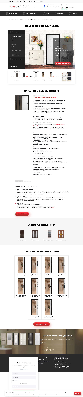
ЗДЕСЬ (52, 207)
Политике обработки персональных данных (50, 394)
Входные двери (13, 13)
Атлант (12, 40)
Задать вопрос (64, 8)
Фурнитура (60, 13)
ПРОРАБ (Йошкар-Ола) (15, 36)
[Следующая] (27, 76)
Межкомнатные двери (31, 13)
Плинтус (48, 357)
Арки (47, 13)
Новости (25, 1)
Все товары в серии (41, 324)
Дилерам (19, 1)
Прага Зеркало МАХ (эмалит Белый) (16, 51)
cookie (25, 392)
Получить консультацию (63, 63)
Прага (12, 48)
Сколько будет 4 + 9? (24, 383)
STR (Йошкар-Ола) (14, 38)
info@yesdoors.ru (24, 369)
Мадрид (13, 46)
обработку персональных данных (20, 394)
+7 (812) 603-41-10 (67, 7)
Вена (12, 42)
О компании (12, 1)
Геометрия (13, 44)
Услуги (30, 1)
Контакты (74, 13)
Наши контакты (23, 363)
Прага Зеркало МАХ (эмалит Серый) (16, 54)
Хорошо (77, 393)
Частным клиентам (38, 1)
